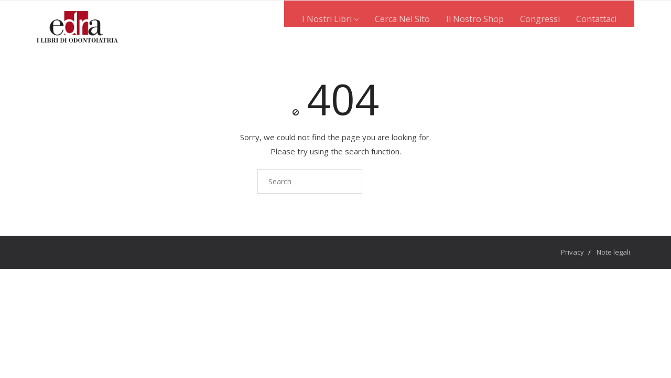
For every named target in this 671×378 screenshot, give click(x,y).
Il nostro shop (475, 19)
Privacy (572, 252)
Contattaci (596, 19)
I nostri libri (330, 19)
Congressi (540, 19)
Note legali (613, 252)
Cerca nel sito (402, 19)
